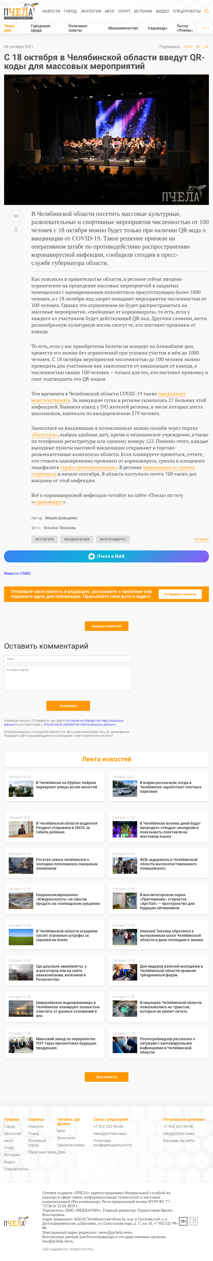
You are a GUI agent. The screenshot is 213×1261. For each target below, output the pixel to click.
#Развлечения (76, 539)
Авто (110, 11)
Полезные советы (77, 28)
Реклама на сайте (178, 1140)
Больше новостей (106, 626)
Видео (162, 11)
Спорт (124, 11)
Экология (91, 11)
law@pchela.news (57, 1241)
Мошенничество (123, 28)
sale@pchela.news (178, 1133)
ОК (206, 46)
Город (70, 11)
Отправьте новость (180, 594)
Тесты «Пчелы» (185, 28)
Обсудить (201, 539)
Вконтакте (66, 1138)
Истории (143, 11)
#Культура (44, 539)
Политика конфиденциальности (112, 1142)
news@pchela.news (110, 1133)
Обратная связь (42, 1152)
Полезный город (37, 1142)
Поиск (33, 1133)
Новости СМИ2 (17, 573)
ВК (198, 46)
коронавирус (48, 501)
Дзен (61, 1152)
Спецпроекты (187, 11)
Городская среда (40, 28)
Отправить (68, 706)
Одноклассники (71, 1145)
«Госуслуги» (44, 434)
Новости (51, 11)
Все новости (107, 1077)
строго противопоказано (88, 467)
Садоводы (157, 28)
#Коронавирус (113, 539)
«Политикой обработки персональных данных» (80, 724)
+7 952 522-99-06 (108, 1126)
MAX (188, 46)
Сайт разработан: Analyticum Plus (68, 1249)
